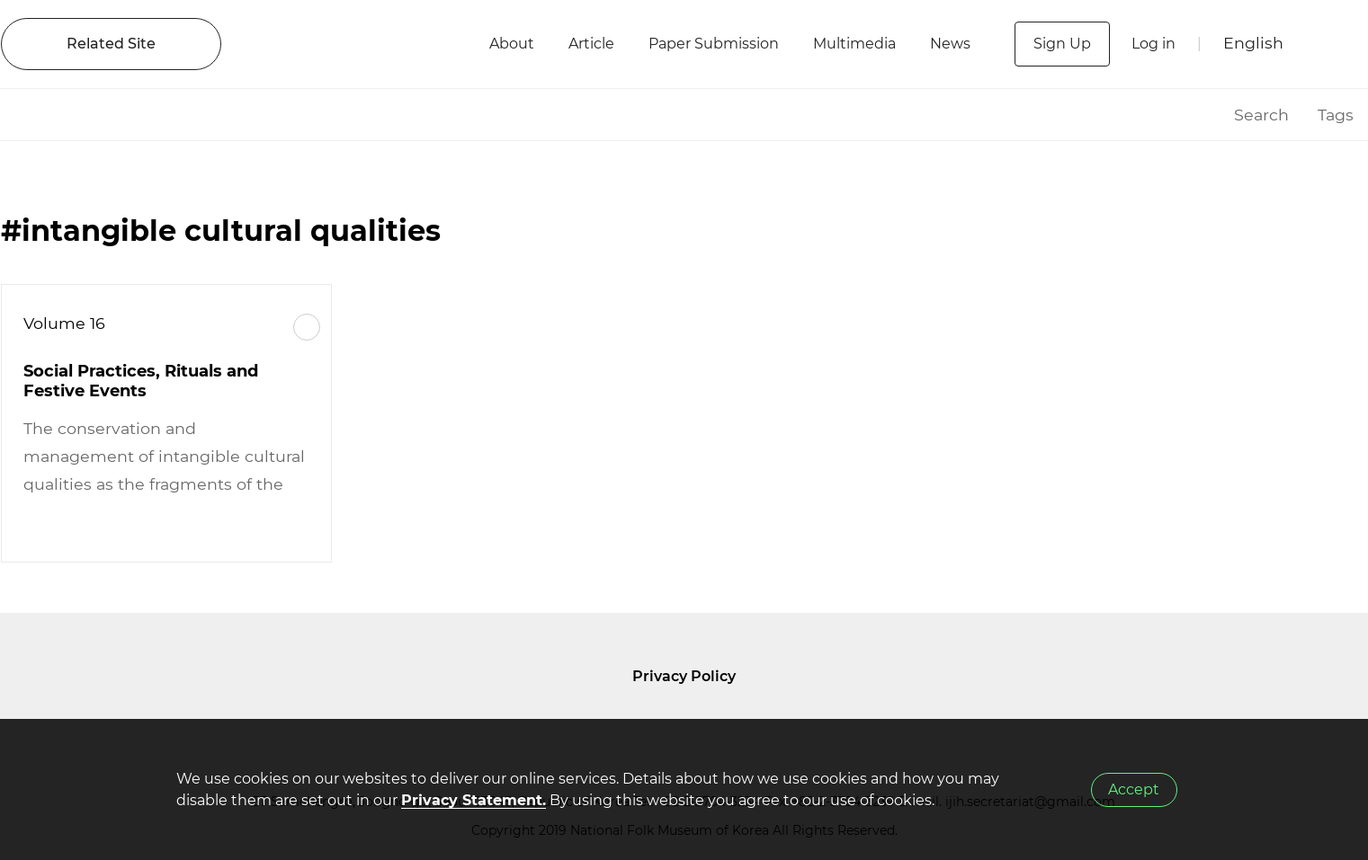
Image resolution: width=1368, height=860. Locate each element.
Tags (1336, 114)
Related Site (111, 43)
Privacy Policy (684, 676)
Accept (1133, 789)
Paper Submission (713, 43)
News (950, 43)
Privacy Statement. (473, 800)
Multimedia (854, 43)
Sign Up (1062, 43)
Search (1261, 114)
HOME (1197, 114)
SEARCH (1336, 44)
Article (591, 43)
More (306, 327)
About (511, 43)
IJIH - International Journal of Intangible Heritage (354, 44)
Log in (1153, 43)
